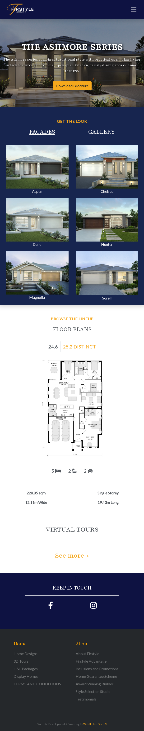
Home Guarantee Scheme (96, 676)
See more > (72, 555)
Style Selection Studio (93, 691)
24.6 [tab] (53, 346)
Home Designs (25, 653)
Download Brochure (72, 86)
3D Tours (21, 661)
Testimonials (86, 699)
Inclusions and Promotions (97, 668)
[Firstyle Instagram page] (93, 607)
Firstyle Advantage (91, 661)
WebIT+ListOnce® (95, 724)
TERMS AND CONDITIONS (37, 684)
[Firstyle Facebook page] (50, 607)
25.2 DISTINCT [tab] (79, 346)
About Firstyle (87, 653)
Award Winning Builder (94, 684)
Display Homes (26, 676)
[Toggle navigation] (133, 9)
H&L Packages (26, 668)
